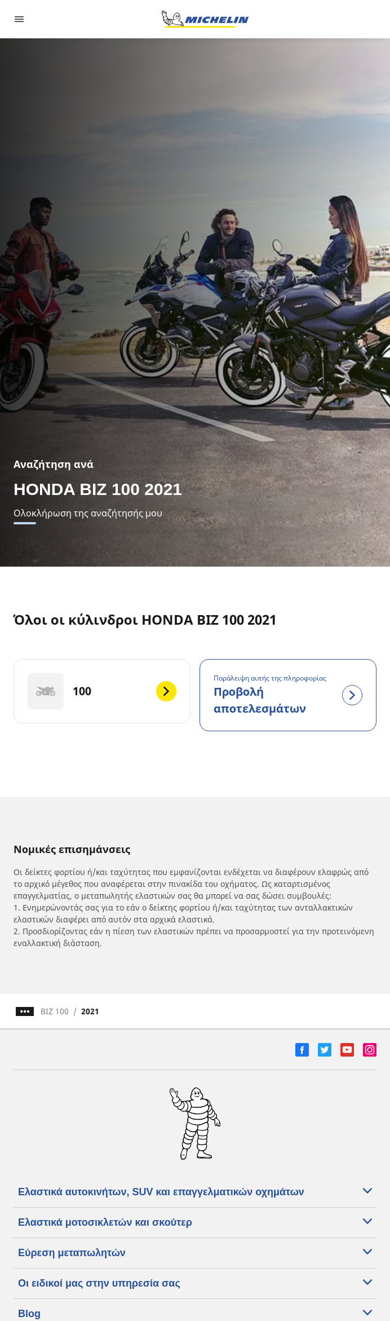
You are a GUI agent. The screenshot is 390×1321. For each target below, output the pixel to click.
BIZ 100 (55, 1011)
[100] (102, 691)
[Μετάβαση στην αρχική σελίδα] (205, 19)
